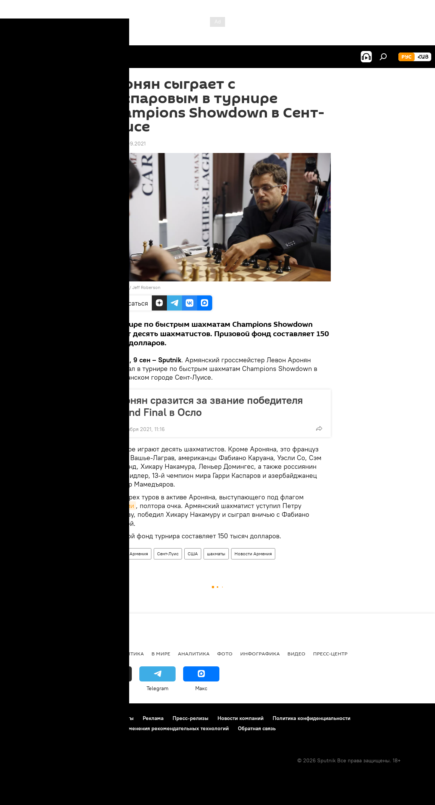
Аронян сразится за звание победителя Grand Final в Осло (207, 406)
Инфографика (260, 653)
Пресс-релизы (190, 718)
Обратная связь (257, 728)
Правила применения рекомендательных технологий (163, 728)
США (193, 553)
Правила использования (72, 718)
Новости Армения (253, 553)
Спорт (114, 553)
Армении (120, 505)
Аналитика (194, 653)
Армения (139, 553)
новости (20, 653)
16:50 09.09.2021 (125, 143)
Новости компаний (241, 718)
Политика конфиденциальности (311, 718)
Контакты (122, 718)
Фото (225, 653)
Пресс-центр (330, 653)
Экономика (90, 653)
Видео (296, 653)
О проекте (20, 718)
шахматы (216, 553)
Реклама (153, 718)
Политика (129, 653)
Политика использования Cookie (48, 728)
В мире (160, 653)
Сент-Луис (168, 553)
